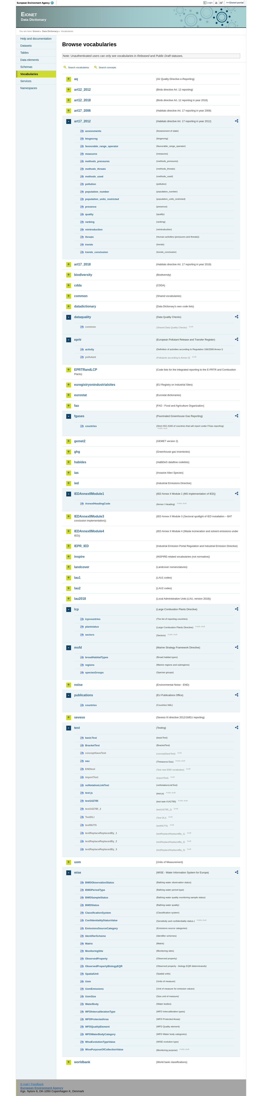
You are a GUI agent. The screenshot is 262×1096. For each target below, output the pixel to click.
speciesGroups (94, 672)
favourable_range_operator (101, 146)
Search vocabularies (78, 67)
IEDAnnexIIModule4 (89, 531)
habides (80, 462)
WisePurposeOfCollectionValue (104, 1049)
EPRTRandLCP (85, 369)
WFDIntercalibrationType (100, 1011)
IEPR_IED (81, 546)
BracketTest (92, 745)
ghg (77, 451)
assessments (93, 131)
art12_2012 (82, 89)
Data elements (29, 59)
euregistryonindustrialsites (94, 384)
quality (89, 214)
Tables (24, 52)
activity (89, 349)
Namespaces (28, 88)
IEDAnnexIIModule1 (89, 493)
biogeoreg (91, 138)
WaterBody (92, 1004)
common (81, 296)
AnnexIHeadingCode (97, 503)
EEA (36, 3)
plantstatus (92, 626)
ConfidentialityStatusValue (101, 920)
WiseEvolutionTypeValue (100, 1041)
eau (87, 760)
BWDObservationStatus (99, 882)
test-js (89, 792)
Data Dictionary (50, 31)
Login (210, 2)
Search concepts (107, 67)
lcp (76, 609)
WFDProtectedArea (97, 1019)
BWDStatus (92, 905)
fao (76, 405)
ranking (89, 221)
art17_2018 (82, 264)
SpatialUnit (92, 973)
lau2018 (80, 598)
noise (78, 684)
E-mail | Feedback (32, 1084)
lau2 (77, 588)
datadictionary (85, 306)
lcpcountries (92, 619)
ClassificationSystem (98, 912)
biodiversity (83, 274)
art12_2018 (82, 100)
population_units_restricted (102, 199)
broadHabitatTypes (96, 657)
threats (89, 236)
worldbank (82, 1062)
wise (77, 872)
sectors (89, 634)
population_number (97, 191)
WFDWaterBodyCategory (100, 1034)
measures (91, 153)
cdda (78, 285)
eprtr (77, 339)
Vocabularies (29, 74)
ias (76, 472)
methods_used (94, 176)
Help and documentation (36, 38)
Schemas (26, 66)
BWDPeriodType (95, 889)
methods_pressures (97, 161)
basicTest (91, 737)
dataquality (82, 317)
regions (89, 664)
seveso (79, 717)
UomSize (90, 996)
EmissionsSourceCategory (101, 928)
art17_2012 (82, 121)
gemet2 (79, 441)
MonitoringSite (94, 950)
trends (89, 244)
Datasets (26, 45)
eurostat (80, 395)
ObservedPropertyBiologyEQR (103, 966)
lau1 (77, 577)
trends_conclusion (96, 252)
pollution (90, 184)
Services (25, 81)
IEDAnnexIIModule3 (89, 516)
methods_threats (95, 168)
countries (91, 426)
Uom (88, 981)
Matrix (89, 943)
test (77, 727)
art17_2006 (82, 110)
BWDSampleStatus (96, 897)
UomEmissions (94, 988)
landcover (81, 567)
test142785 (91, 800)
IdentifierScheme (95, 935)
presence (90, 206)
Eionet (36, 31)
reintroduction (94, 229)
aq (76, 79)
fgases (79, 416)
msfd (78, 647)
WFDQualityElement (97, 1026)
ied (76, 483)
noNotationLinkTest (97, 785)
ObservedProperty (96, 958)
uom (77, 862)
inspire (79, 556)
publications (83, 695)
